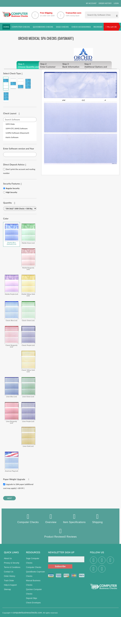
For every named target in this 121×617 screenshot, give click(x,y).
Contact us (8, 574)
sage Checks (62, 27)
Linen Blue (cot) (12, 387)
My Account (91, 3)
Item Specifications (74, 518)
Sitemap (7, 591)
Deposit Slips (31, 600)
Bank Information (75, 65)
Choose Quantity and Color (31, 67)
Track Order (9, 582)
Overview (51, 518)
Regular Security (13, 188)
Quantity (7, 202)
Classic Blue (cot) (12, 311)
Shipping (97, 518)
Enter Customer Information (53, 67)
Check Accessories (81, 27)
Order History (105, 3)
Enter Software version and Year (18, 148)
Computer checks (21, 27)
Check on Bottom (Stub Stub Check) (20, 83)
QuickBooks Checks (43, 27)
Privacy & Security (11, 565)
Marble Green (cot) (28, 234)
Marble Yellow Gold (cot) (28, 285)
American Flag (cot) (12, 462)
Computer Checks (28, 518)
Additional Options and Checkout (97, 67)
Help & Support (10, 587)
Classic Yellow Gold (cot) (28, 361)
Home (6, 27)
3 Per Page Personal (6, 97)
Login (116, 3)
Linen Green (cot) (28, 387)
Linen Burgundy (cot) (12, 413)
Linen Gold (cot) (28, 437)
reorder (97, 27)
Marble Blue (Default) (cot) (11, 234)
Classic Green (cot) (28, 311)
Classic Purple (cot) (28, 336)
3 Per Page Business (28, 83)
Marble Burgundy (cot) (28, 259)
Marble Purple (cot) (12, 285)
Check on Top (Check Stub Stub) (6, 83)
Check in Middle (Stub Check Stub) (13, 83)
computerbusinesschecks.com (27, 614)
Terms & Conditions (12, 569)
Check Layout (9, 113)
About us (8, 560)
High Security (11, 192)
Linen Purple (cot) (28, 412)
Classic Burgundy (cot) (12, 337)
